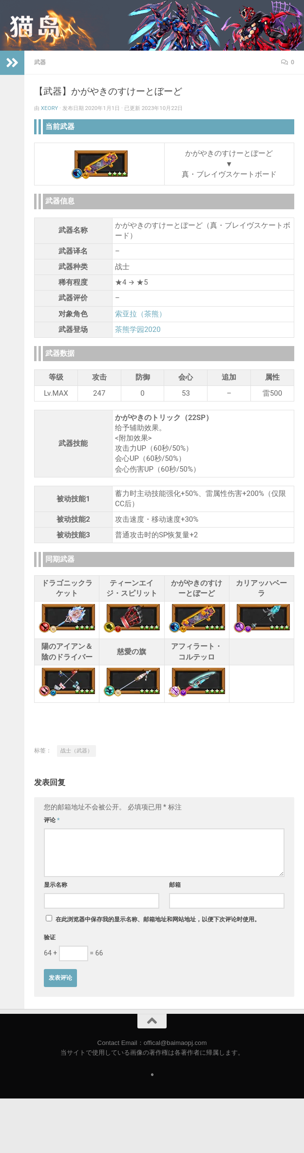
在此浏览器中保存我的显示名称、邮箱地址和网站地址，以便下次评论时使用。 (158, 919)
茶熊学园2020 (138, 329)
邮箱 (175, 884)
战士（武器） (76, 751)
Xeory (49, 108)
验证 (50, 937)
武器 (40, 62)
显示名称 (55, 884)
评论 (52, 820)
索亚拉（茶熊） (140, 314)
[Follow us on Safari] (152, 1075)
